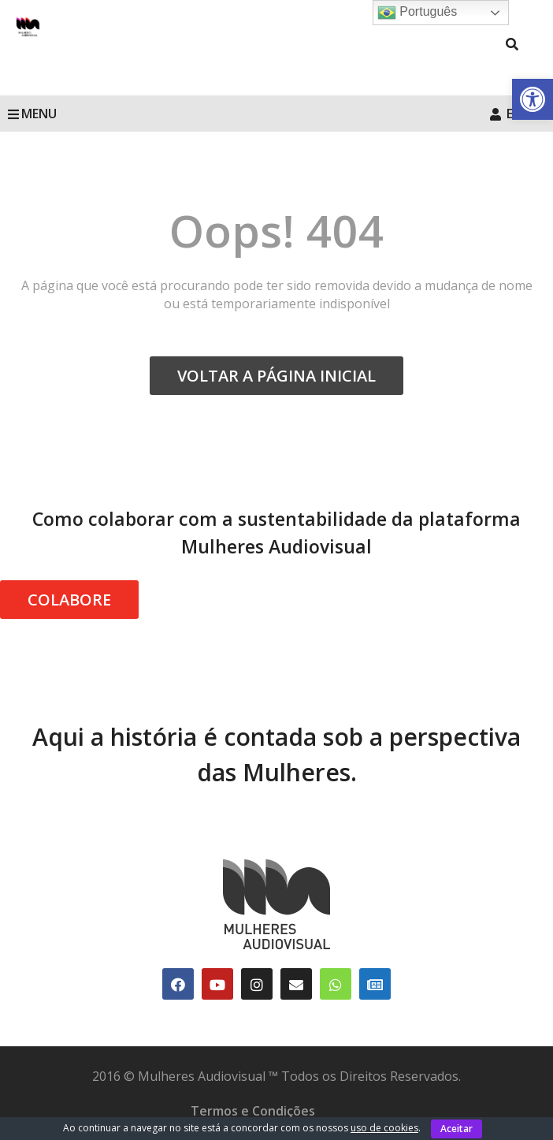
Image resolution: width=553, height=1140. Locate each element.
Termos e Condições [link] (253, 1111)
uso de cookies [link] (384, 1127)
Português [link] (417, 12)
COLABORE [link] (69, 599)
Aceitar (456, 1128)
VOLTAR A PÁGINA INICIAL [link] (276, 375)
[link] (532, 99)
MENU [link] (32, 113)
